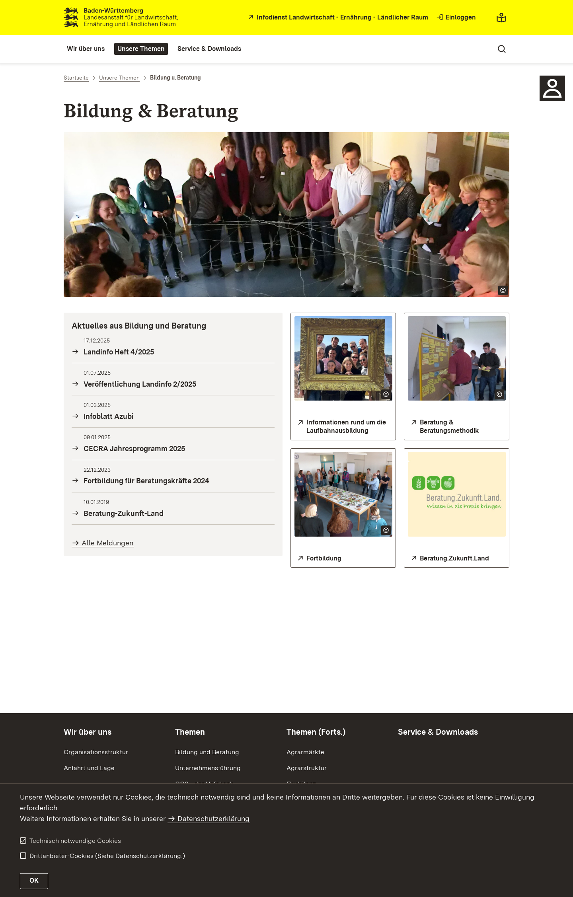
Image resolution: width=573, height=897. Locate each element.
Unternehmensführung (208, 768)
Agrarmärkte (305, 752)
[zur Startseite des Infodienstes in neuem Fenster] (337, 18)
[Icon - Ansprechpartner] (552, 88)
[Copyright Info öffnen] (503, 290)
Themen (190, 732)
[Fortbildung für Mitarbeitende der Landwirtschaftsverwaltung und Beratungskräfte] (343, 559)
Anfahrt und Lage (89, 768)
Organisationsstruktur (96, 752)
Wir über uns (87, 732)
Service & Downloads (438, 732)
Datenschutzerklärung (213, 818)
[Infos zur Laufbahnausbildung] (343, 426)
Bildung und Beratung (207, 752)
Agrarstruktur (306, 768)
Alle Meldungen (107, 543)
